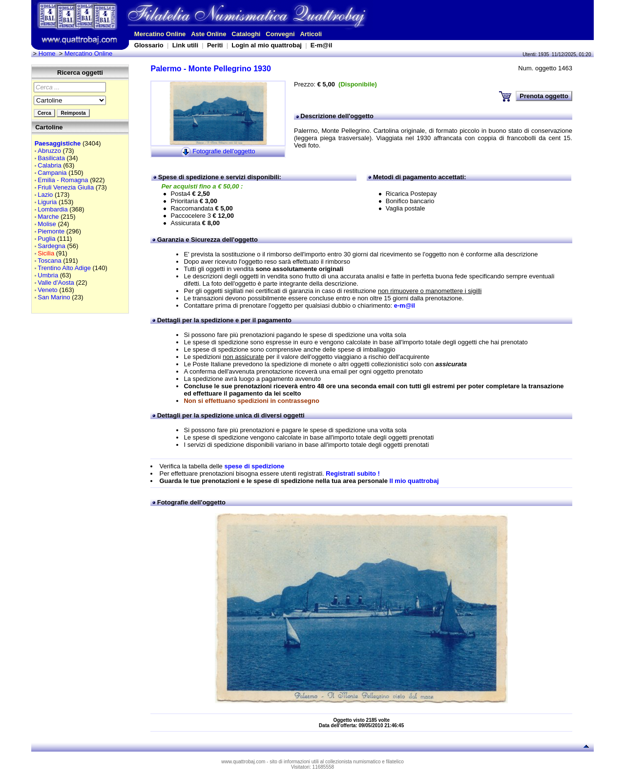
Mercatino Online (160, 34)
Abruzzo (49, 150)
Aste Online (208, 34)
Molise (47, 224)
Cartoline (48, 127)
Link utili (185, 45)
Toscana (49, 260)
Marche (48, 216)
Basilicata (51, 158)
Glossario (149, 45)
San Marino (54, 297)
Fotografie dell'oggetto (223, 151)
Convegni (280, 34)
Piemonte (51, 231)
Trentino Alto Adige (64, 268)
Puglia (46, 238)
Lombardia (52, 209)
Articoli (311, 34)
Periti (215, 45)
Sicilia (46, 253)
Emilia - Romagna (63, 180)
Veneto (48, 290)
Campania (52, 172)
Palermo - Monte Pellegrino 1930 (210, 68)
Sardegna (51, 246)
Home (47, 53)
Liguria (47, 202)
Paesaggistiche (58, 143)
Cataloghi (245, 34)
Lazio (45, 194)
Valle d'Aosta (56, 282)
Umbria (48, 275)
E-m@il (321, 45)
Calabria (49, 165)
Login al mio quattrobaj (266, 45)
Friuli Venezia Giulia (66, 187)
